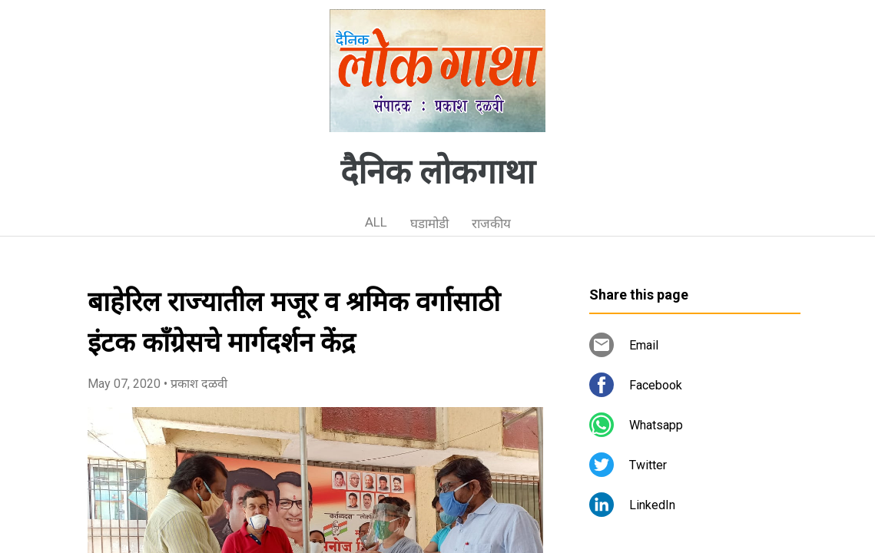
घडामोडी (429, 223)
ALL (376, 222)
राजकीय (491, 223)
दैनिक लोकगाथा (437, 172)
